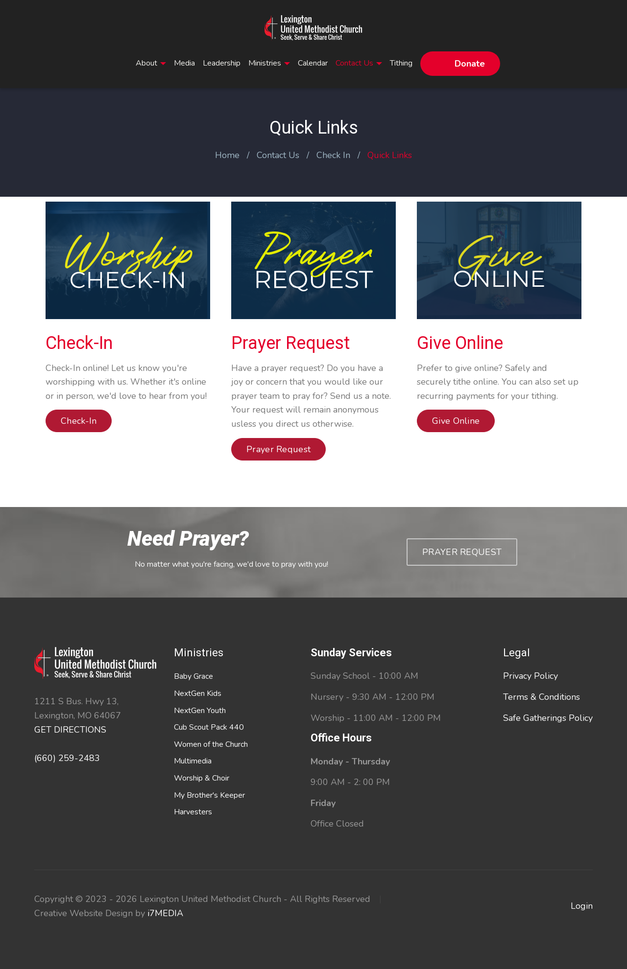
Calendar (313, 63)
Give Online (460, 343)
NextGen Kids (197, 693)
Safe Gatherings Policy (548, 718)
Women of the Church (211, 744)
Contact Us (359, 63)
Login (582, 906)
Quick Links (389, 155)
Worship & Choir (201, 778)
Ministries (269, 63)
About (151, 63)
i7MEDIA (165, 913)
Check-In (79, 343)
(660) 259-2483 (67, 758)
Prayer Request (290, 343)
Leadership (222, 63)
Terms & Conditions (541, 697)
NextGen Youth (200, 710)
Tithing (401, 63)
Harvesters (193, 812)
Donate (470, 63)
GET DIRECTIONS (70, 730)
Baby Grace (193, 676)
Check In (333, 155)
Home (227, 155)
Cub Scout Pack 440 (209, 727)
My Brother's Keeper (209, 795)
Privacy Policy (530, 676)
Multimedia (193, 761)
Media (184, 63)
